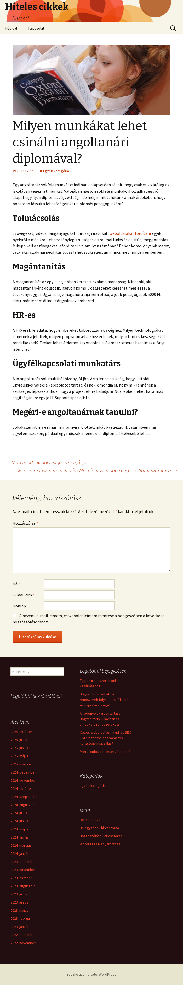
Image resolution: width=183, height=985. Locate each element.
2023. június (19, 902)
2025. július (18, 739)
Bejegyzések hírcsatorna (99, 827)
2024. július (18, 812)
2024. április (19, 837)
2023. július (18, 894)
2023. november (23, 869)
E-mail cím (24, 594)
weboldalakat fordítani (130, 233)
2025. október (21, 731)
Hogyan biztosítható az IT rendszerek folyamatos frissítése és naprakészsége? (106, 700)
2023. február (20, 918)
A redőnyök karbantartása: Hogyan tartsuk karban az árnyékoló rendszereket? (100, 719)
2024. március (21, 845)
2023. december (23, 861)
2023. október (21, 877)
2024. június (19, 821)
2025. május (19, 756)
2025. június (19, 747)
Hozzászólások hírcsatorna (101, 836)
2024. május (19, 829)
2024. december (23, 772)
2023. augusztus (23, 886)
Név (17, 583)
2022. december (23, 934)
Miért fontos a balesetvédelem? (105, 751)
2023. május (19, 910)
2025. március (21, 764)
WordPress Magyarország (100, 844)
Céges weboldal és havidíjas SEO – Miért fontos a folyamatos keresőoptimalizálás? (105, 738)
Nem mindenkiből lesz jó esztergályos (46, 462)
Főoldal (11, 28)
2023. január (19, 926)
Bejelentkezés (91, 819)
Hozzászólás (25, 523)
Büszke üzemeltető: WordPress (91, 974)
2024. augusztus (23, 804)
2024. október (21, 788)
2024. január (19, 853)
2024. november (23, 780)
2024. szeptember (24, 796)
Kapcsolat (36, 28)
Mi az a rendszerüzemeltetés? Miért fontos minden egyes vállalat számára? (98, 470)
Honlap (19, 605)
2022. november (23, 942)
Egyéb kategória (56, 170)
